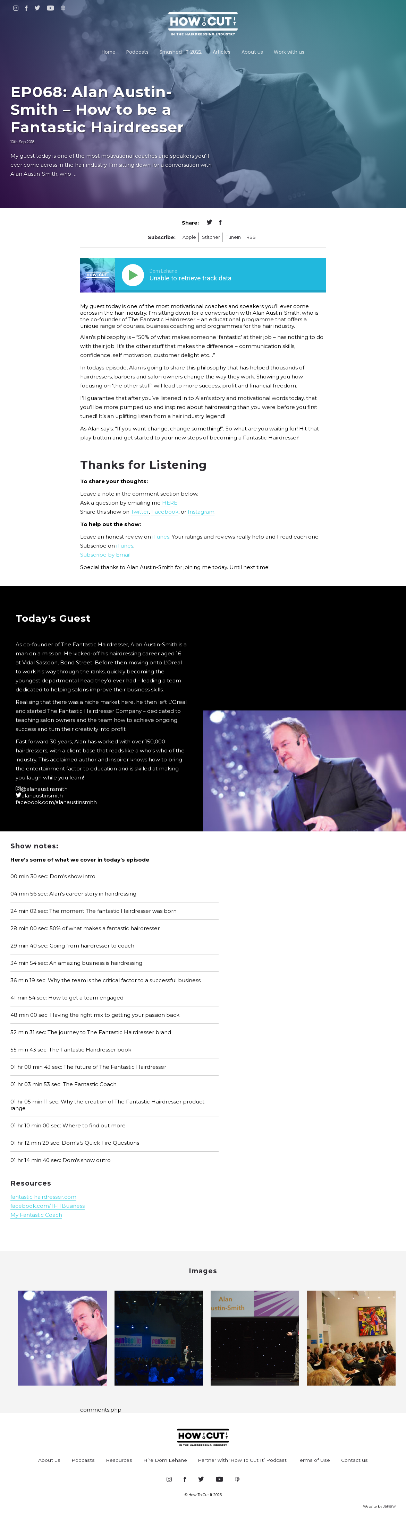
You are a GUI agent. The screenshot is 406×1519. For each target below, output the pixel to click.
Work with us (289, 52)
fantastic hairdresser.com (43, 1197)
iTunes (160, 536)
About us (252, 52)
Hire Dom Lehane (165, 1460)
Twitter (140, 511)
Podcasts (137, 52)
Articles (221, 52)
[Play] (134, 275)
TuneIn (233, 237)
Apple (189, 237)
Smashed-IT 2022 (181, 52)
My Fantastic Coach (36, 1215)
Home (109, 52)
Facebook (164, 511)
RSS (251, 237)
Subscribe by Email (105, 554)
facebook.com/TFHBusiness (47, 1206)
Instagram (201, 511)
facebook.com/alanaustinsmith (56, 802)
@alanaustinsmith (42, 789)
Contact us (354, 1460)
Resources (119, 1460)
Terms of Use (314, 1460)
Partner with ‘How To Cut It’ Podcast (242, 1460)
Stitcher (211, 237)
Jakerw (389, 1506)
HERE (169, 502)
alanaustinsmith (39, 795)
